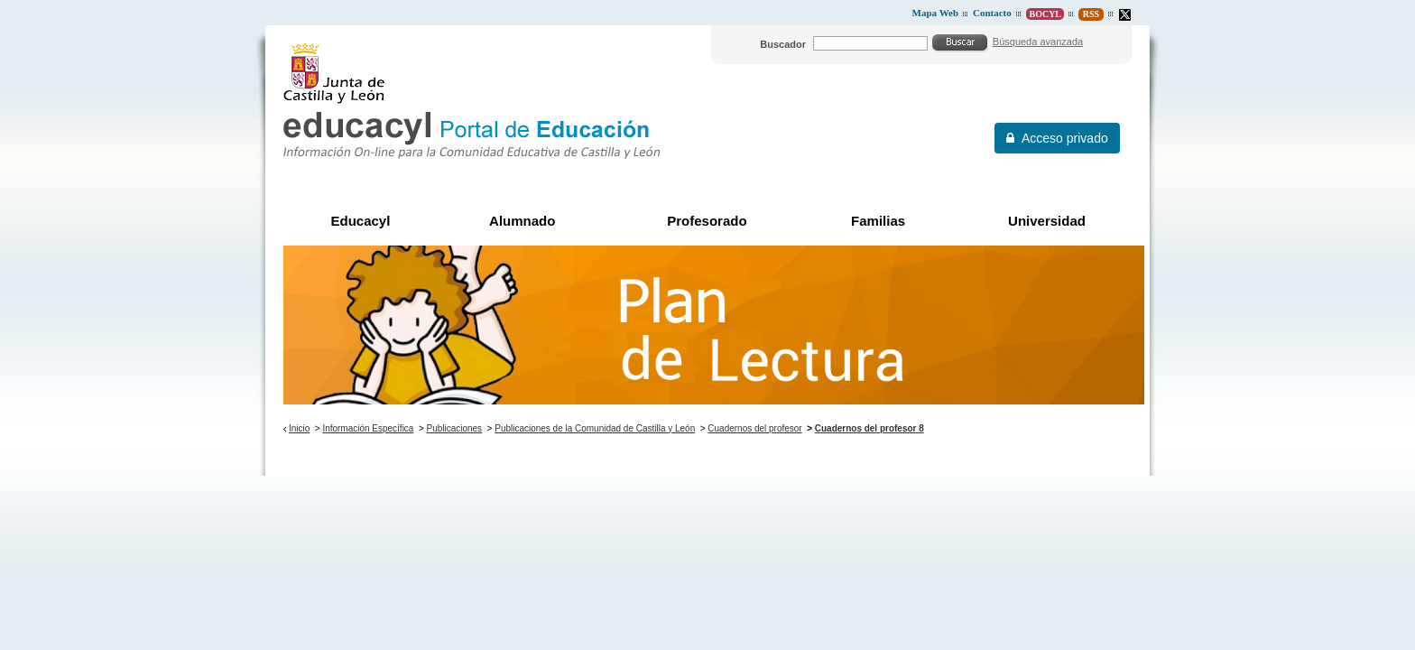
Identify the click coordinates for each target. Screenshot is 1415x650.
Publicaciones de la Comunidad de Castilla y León (595, 428)
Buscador (783, 44)
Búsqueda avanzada (1038, 41)
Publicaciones (455, 428)
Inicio (299, 428)
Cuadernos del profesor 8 (869, 428)
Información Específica (367, 428)
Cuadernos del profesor (754, 428)
